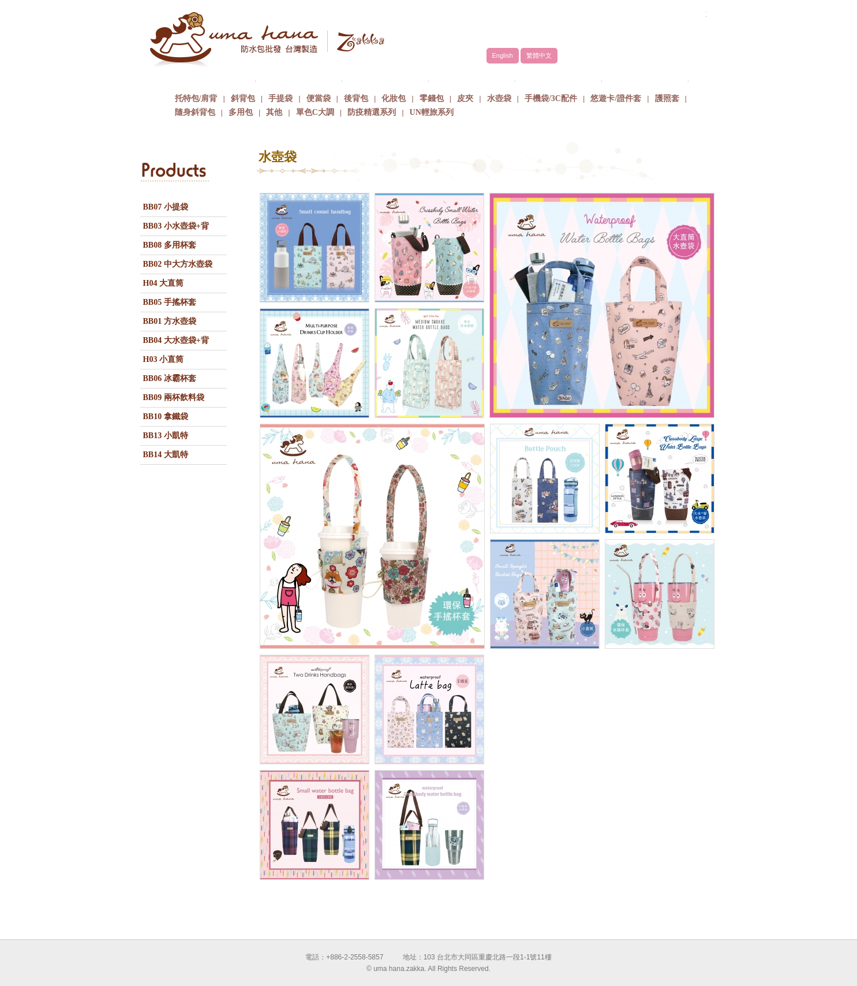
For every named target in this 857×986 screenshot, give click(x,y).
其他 (274, 112)
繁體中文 (539, 55)
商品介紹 (385, 77)
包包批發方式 (472, 77)
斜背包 (243, 98)
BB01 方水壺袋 (169, 321)
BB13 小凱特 (165, 435)
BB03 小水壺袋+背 (176, 226)
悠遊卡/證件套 (615, 98)
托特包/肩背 (196, 98)
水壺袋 (499, 98)
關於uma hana (212, 77)
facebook (677, 27)
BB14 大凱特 (165, 454)
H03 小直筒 (163, 359)
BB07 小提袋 (165, 207)
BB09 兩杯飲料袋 (173, 397)
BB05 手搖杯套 (169, 302)
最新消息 (558, 77)
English (502, 55)
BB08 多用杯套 (169, 245)
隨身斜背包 (195, 112)
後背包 (356, 98)
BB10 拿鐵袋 (165, 416)
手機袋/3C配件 (551, 98)
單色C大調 (315, 112)
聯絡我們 (645, 77)
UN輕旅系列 (432, 112)
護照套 (667, 98)
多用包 (241, 112)
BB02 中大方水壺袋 (177, 264)
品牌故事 (299, 77)
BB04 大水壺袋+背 (176, 340)
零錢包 (432, 98)
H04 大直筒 (163, 283)
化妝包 (393, 98)
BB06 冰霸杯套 (169, 378)
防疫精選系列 (371, 112)
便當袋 (318, 98)
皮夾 (465, 98)
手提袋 (280, 98)
